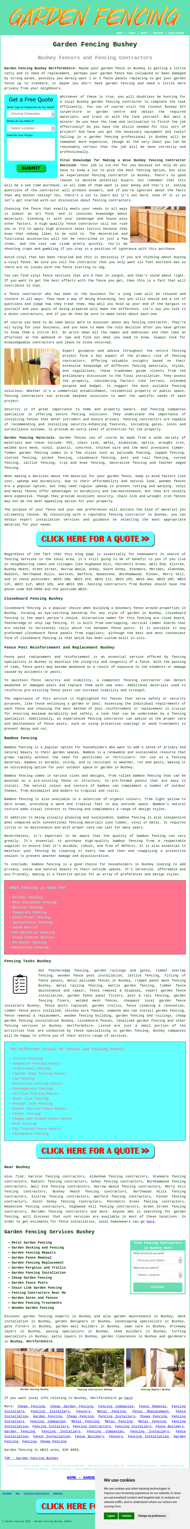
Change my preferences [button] (152, 1515)
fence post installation (97, 975)
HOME (120, 33)
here (151, 1221)
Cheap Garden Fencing (71, 1406)
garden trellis (106, 1006)
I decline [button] (126, 1515)
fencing (11, 468)
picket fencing (56, 458)
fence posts (29, 1011)
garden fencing (120, 83)
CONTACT (158, 33)
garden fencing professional (117, 137)
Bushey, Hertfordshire (31, 1341)
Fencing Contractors (92, 1426)
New (18, 1493)
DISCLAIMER (176, 33)
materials (69, 117)
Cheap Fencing (31, 1406)
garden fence (113, 68)
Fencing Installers (50, 1411)
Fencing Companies (116, 1406)
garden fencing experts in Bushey (57, 1316)
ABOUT (144, 33)
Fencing (29, 1441)
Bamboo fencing (18, 747)
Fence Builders (169, 1426)
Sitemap (7, 1493)
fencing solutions (89, 414)
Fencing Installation (148, 1436)
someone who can (122, 1011)
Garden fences (72, 438)
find (19, 1176)
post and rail (135, 458)
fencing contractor (142, 680)
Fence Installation (51, 1436)
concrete (83, 448)
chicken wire (77, 1011)
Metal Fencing (111, 1411)
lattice (30, 463)
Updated (58, 1493)
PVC (69, 443)
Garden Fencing (47, 1416)
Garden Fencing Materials (29, 438)
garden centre (110, 112)
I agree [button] (111, 1515)
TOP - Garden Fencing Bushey (31, 1458)
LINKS (131, 33)
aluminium (128, 443)
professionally (74, 152)
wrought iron (171, 443)
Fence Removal (152, 1406)
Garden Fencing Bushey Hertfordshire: (40, 68)
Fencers (83, 1411)
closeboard (87, 458)
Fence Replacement (150, 1411)
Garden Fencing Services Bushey (49, 1232)
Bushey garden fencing (98, 102)
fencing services (21, 1026)
